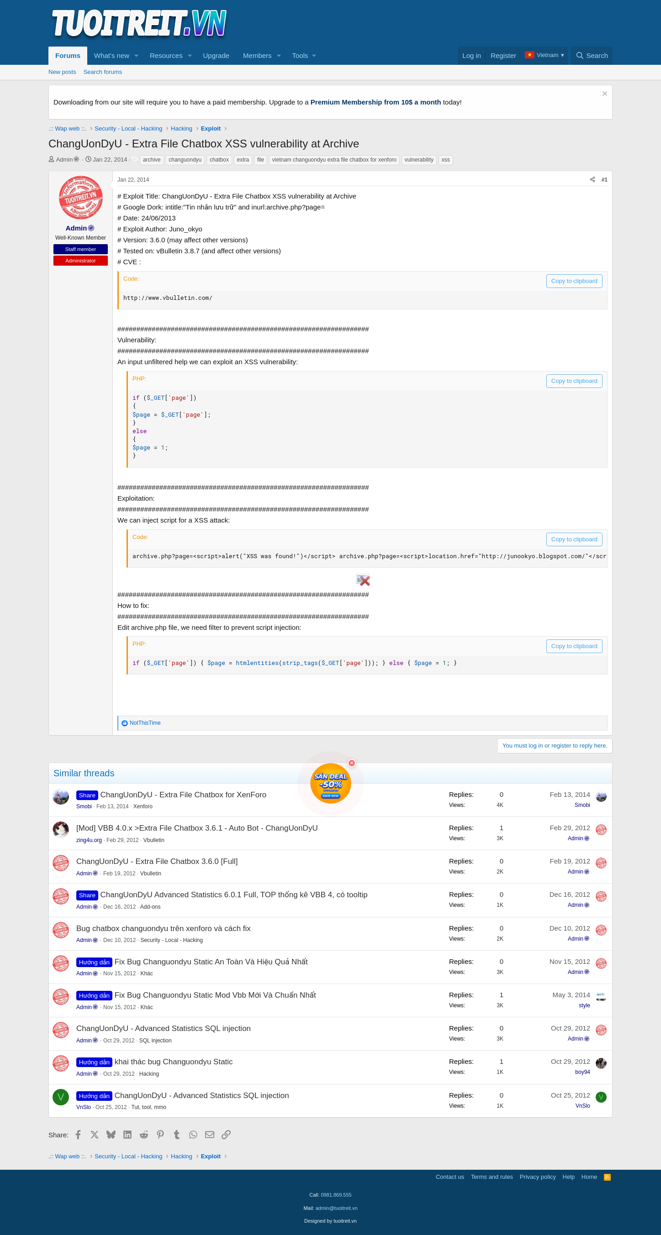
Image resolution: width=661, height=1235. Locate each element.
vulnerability (419, 160)
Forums (67, 55)
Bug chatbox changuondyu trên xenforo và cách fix (163, 928)
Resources (166, 55)
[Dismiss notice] (604, 94)
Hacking (149, 1074)
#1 (605, 180)
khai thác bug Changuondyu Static (174, 1061)
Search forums (103, 71)
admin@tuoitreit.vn (337, 1208)
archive (152, 160)
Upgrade (216, 55)
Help (569, 1176)
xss (446, 160)
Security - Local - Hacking (171, 940)
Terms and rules (492, 1176)
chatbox (219, 160)
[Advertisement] (446, 23)
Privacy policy (538, 1176)
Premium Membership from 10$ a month (376, 102)
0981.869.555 (336, 1195)
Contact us (450, 1176)
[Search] (592, 56)
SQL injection (155, 1040)
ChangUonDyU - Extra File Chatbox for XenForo (183, 794)
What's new (111, 55)
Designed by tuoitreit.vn (330, 1221)
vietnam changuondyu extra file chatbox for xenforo (334, 160)
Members (257, 55)
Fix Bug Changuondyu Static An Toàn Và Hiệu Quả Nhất (211, 962)
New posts (62, 71)
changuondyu (185, 160)
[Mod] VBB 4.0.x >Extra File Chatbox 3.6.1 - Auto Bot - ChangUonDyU (197, 828)
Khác (146, 973)
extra (243, 160)
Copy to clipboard (574, 280)
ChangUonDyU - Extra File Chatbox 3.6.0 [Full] (157, 861)
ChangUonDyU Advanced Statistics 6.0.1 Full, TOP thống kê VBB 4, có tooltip (234, 894)
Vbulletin (153, 840)
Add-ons (150, 907)
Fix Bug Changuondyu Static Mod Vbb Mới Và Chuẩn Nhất (215, 995)
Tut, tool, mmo (149, 1107)
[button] (136, 56)
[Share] (592, 180)
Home (590, 1176)
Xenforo (143, 806)
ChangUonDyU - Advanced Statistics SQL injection (163, 1028)
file (260, 160)
